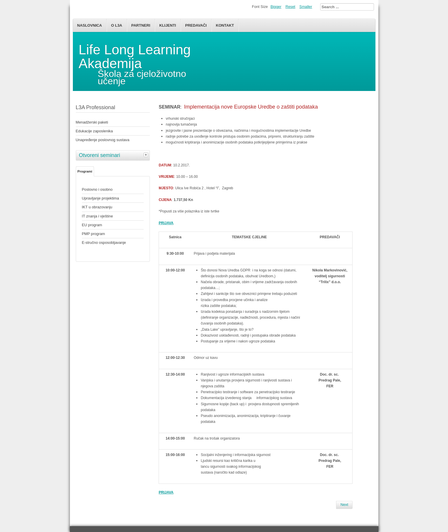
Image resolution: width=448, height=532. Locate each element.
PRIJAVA (166, 492)
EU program (92, 225)
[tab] (147, 155)
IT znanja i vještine (97, 216)
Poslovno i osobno (97, 189)
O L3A (116, 25)
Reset (290, 6)
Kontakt (225, 25)
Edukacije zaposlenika (94, 131)
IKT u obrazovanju (97, 207)
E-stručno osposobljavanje (104, 242)
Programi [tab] (85, 171)
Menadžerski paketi (92, 122)
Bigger (276, 6)
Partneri (140, 25)
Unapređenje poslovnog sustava (103, 140)
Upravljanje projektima (100, 198)
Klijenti (167, 25)
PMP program (93, 234)
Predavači (196, 25)
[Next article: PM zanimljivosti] (344, 505)
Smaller (305, 6)
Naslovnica (89, 25)
